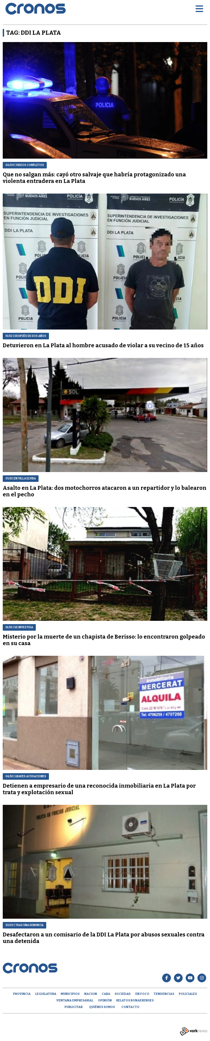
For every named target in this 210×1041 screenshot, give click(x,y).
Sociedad (123, 994)
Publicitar (74, 1007)
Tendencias (164, 994)
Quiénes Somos (102, 1007)
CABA (106, 994)
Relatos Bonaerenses (135, 1000)
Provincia (22, 994)
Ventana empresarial (74, 1000)
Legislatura (45, 994)
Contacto (130, 1007)
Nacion (90, 994)
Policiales (188, 994)
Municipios (70, 994)
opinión (105, 1000)
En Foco (142, 994)
